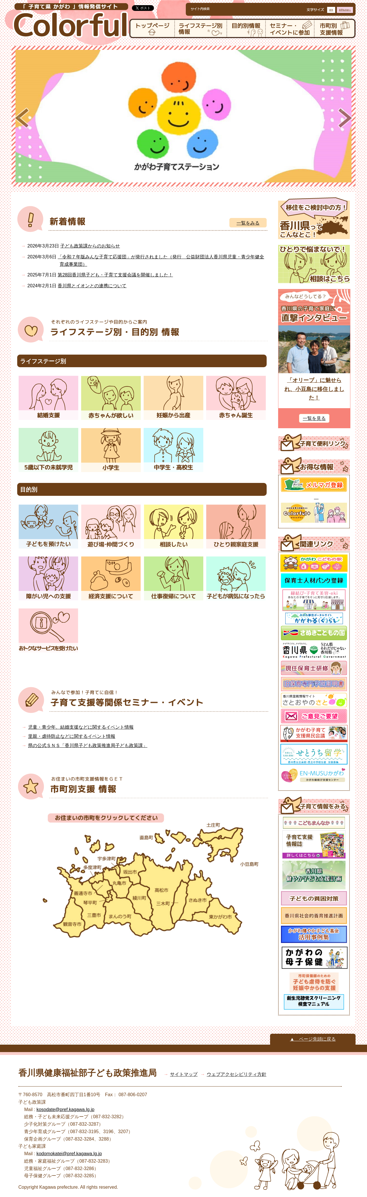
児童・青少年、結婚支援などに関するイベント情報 (81, 727)
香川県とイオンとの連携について (92, 285)
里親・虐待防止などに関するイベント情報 (71, 736)
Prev (21, 118)
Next (345, 118)
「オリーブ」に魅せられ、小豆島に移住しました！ (314, 389)
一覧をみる (248, 223)
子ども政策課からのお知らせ (90, 245)
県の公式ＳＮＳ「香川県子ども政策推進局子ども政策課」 (87, 745)
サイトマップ (184, 1074)
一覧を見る (314, 418)
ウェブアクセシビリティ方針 (236, 1074)
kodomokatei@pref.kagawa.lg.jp (69, 1153)
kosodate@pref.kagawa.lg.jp (65, 1109)
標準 (331, 10)
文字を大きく (345, 10)
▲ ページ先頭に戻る (313, 1039)
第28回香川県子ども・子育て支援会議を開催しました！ (115, 274)
